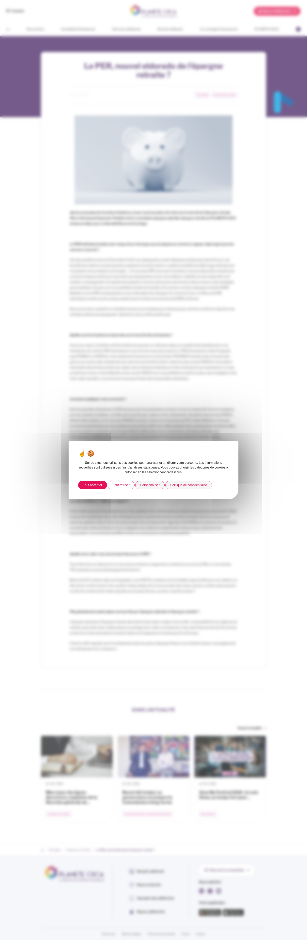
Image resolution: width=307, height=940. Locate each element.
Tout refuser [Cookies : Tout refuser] (121, 485)
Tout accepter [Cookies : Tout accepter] (92, 485)
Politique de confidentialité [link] (188, 485)
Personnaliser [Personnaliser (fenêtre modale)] (150, 485)
